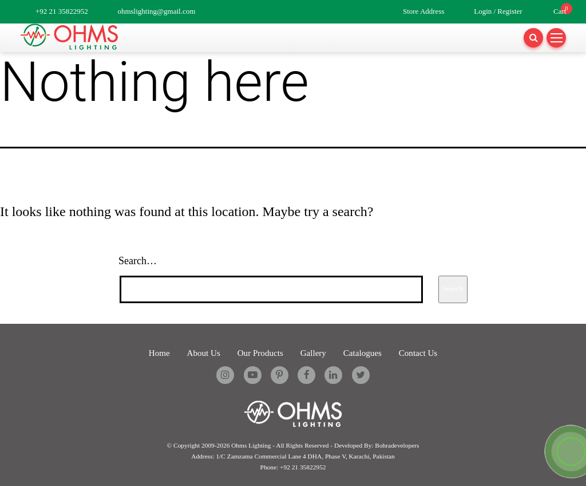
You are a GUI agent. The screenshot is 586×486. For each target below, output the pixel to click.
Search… (137, 260)
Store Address (424, 11)
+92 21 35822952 (61, 11)
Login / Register (498, 11)
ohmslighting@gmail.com (156, 11)
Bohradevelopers (397, 444)
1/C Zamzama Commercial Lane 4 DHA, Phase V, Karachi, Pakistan (305, 455)
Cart (559, 11)
